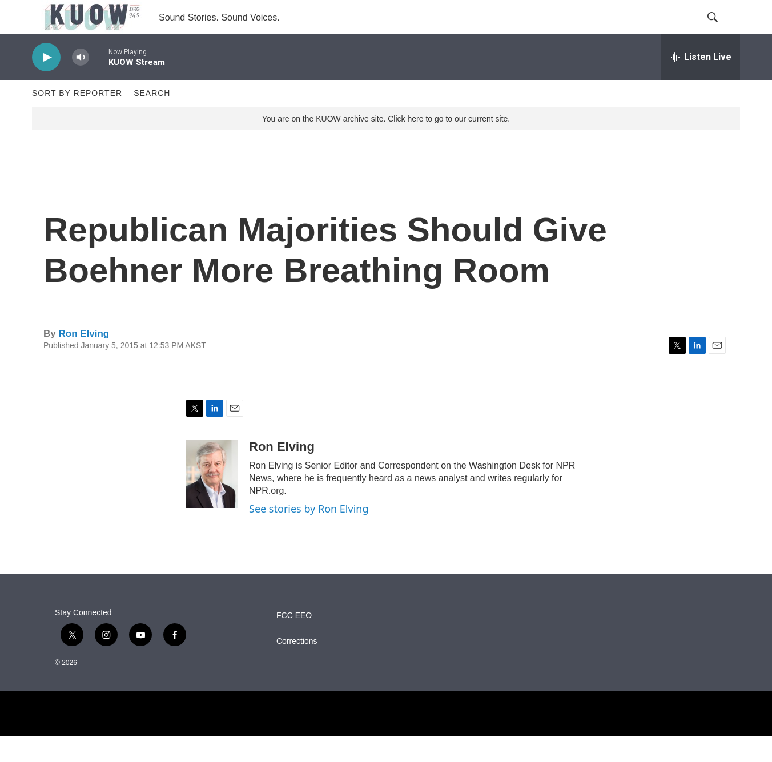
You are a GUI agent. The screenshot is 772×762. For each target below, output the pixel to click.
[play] (46, 83)
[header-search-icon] (722, 30)
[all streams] (700, 83)
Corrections (296, 667)
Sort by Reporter (77, 118)
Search (152, 118)
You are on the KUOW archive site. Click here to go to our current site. (386, 144)
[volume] (80, 83)
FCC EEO (294, 641)
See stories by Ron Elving (309, 534)
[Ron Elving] (212, 499)
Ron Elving (83, 359)
